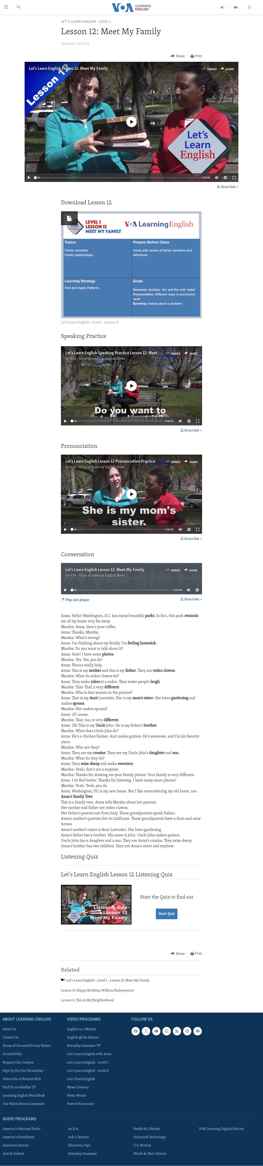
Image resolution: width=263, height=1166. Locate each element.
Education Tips (79, 1146)
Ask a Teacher (78, 1137)
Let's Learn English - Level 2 (87, 1071)
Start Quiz (166, 914)
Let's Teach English (81, 1079)
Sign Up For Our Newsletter (23, 1071)
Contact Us (11, 1038)
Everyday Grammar (82, 1154)
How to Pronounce (80, 1104)
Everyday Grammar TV (84, 1046)
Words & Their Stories (150, 1154)
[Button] (177, 56)
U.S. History (142, 1146)
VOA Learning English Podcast (221, 1129)
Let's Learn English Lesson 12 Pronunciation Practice (110, 461)
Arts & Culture (13, 1154)
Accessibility (12, 1054)
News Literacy (78, 1087)
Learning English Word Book (24, 1095)
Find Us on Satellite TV (19, 1087)
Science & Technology (149, 1137)
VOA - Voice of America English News (97, 359)
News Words (76, 1095)
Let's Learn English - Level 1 (87, 1062)
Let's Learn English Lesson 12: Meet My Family (68, 69)
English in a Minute (81, 1029)
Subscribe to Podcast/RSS (22, 1079)
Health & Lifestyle (146, 1129)
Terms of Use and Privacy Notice (27, 1046)
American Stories (16, 1146)
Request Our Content (18, 1062)
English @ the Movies (83, 1038)
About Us (9, 1029)
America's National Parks (21, 1129)
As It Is (73, 1129)
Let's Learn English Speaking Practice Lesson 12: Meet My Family (120, 353)
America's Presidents (18, 1137)
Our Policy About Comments (23, 1104)
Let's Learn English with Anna (89, 1054)
